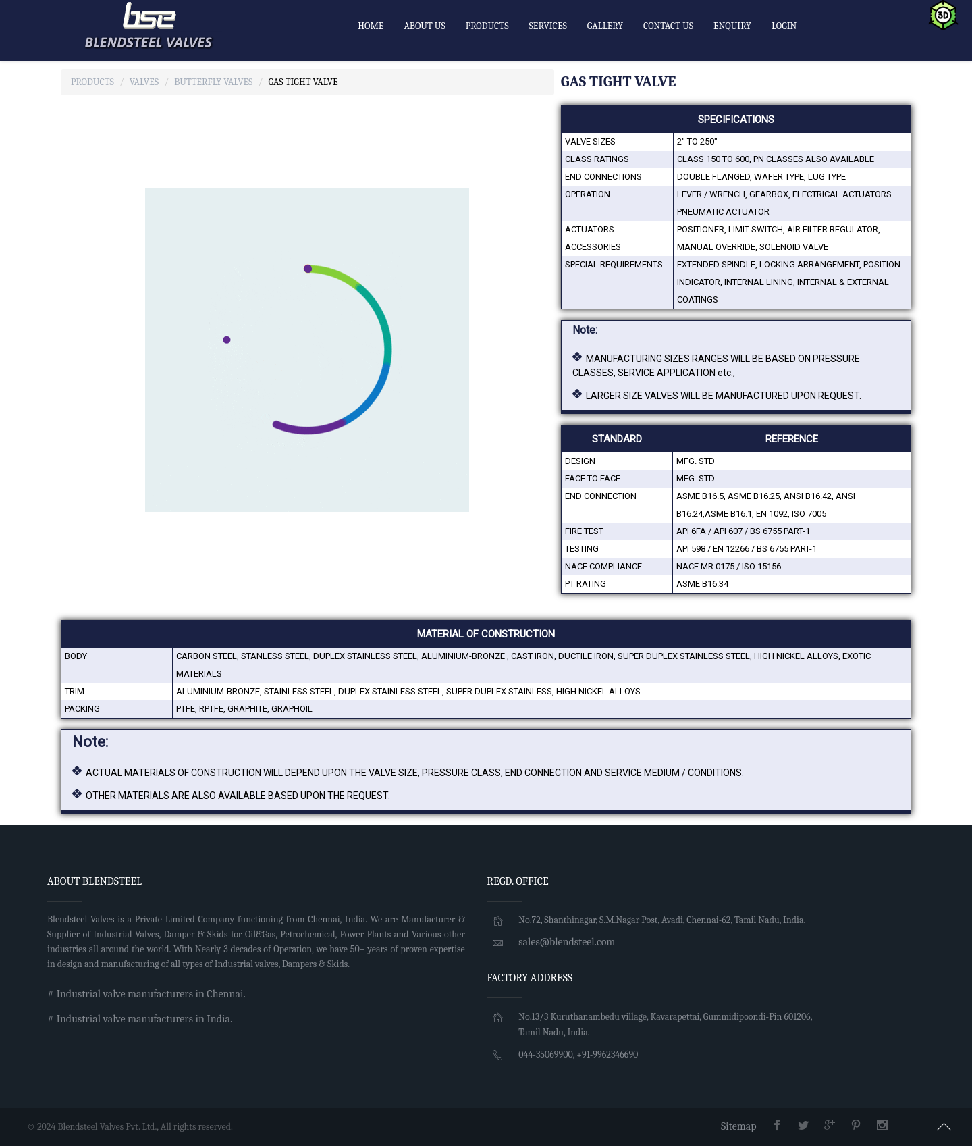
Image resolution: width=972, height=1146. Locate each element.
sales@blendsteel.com (566, 942)
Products (92, 82)
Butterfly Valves (213, 82)
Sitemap (739, 1126)
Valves (144, 82)
